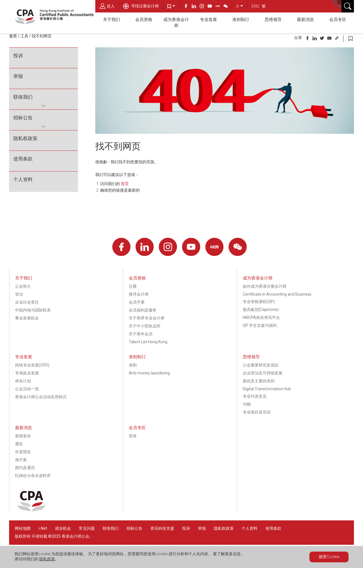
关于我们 (111, 19)
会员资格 (143, 19)
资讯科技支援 (162, 528)
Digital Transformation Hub (267, 389)
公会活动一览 (27, 389)
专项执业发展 (27, 373)
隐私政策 (47, 559)
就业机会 (63, 528)
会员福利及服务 (143, 310)
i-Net (43, 528)
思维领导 (273, 19)
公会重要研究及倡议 (260, 365)
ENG (255, 6)
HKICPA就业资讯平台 (261, 317)
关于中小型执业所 (145, 326)
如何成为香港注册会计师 (264, 286)
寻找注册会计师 (141, 6)
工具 (24, 36)
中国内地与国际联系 (33, 310)
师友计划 (23, 381)
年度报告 (23, 452)
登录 (133, 436)
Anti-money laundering (149, 373)
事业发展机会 (27, 318)
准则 (133, 365)
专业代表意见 (255, 396)
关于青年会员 (141, 334)
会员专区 (337, 19)
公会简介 (23, 286)
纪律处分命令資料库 (33, 475)
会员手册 (137, 302)
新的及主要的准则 (259, 381)
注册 (133, 286)
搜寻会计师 (139, 294)
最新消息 (305, 19)
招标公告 (23, 117)
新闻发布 (23, 436)
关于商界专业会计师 (146, 318)
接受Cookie (329, 556)
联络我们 (23, 97)
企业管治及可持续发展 (262, 373)
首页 (13, 36)
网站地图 (23, 528)
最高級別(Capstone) (261, 309)
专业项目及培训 (257, 412)
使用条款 (23, 159)
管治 (19, 294)
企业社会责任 (27, 302)
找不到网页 (42, 36)
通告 (19, 444)
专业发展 (208, 19)
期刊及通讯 (25, 467)
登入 (107, 6)
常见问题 (87, 528)
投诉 (18, 55)
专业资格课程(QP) (259, 301)
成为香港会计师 (176, 22)
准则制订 (240, 19)
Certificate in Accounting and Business (277, 294)
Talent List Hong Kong (148, 342)
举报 (18, 76)
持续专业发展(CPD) (32, 365)
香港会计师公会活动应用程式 (41, 397)
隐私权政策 (25, 138)
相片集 (21, 459)
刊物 (247, 404)
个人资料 (23, 179)
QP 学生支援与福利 (260, 325)
